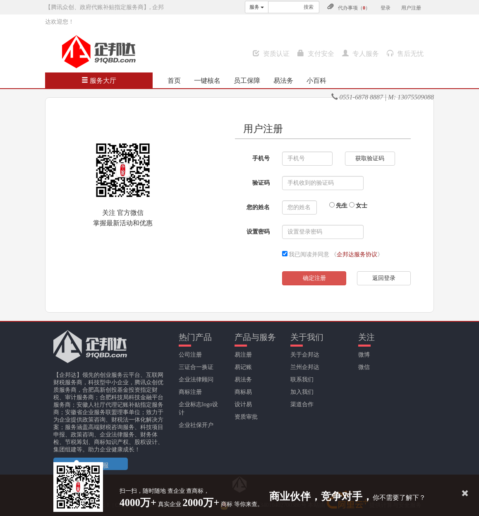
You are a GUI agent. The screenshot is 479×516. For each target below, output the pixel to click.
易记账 (243, 367)
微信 (364, 367)
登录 (385, 8)
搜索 (309, 7)
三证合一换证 (196, 367)
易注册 (243, 355)
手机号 (261, 158)
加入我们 (302, 392)
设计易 (243, 404)
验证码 (261, 183)
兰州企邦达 (304, 367)
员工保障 (247, 80)
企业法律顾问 (196, 379)
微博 (364, 355)
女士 (358, 205)
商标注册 (190, 392)
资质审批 (246, 417)
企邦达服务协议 (357, 254)
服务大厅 (98, 80)
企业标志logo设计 (198, 408)
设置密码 (258, 232)
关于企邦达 (304, 355)
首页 (174, 80)
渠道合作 (302, 404)
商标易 (243, 392)
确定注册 (314, 278)
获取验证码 (369, 158)
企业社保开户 (196, 425)
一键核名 (207, 80)
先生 (338, 205)
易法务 (283, 80)
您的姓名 (258, 207)
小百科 (316, 80)
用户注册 (411, 8)
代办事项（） (354, 8)
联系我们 (302, 379)
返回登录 (383, 278)
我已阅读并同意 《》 (332, 254)
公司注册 (190, 355)
